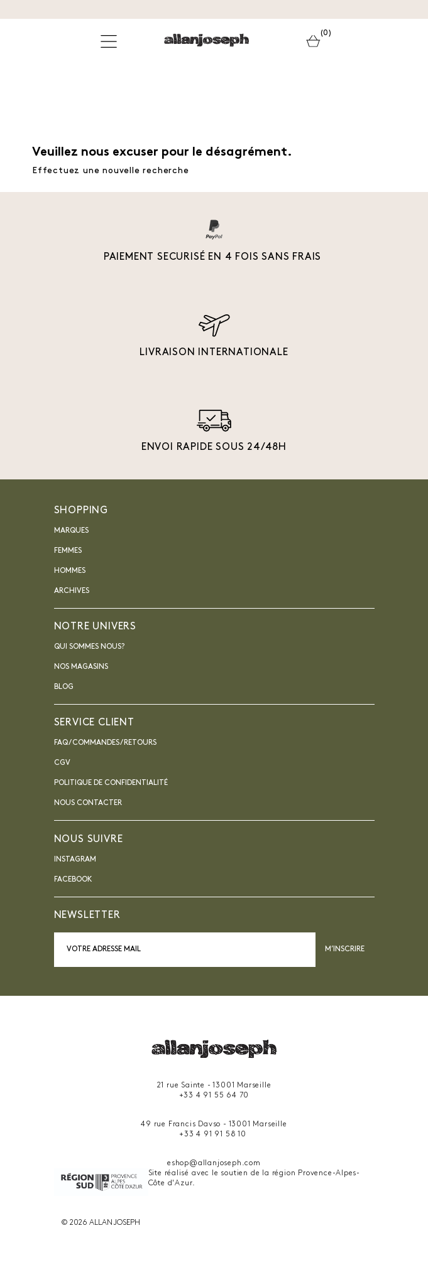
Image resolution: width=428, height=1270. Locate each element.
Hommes (69, 571)
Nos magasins (81, 667)
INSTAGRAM (75, 859)
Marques (71, 531)
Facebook (73, 879)
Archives (71, 591)
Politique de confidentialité (111, 783)
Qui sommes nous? (89, 647)
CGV (62, 763)
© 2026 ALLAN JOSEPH (100, 1223)
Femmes (68, 551)
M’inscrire (345, 949)
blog (64, 687)
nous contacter (88, 803)
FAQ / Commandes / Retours (105, 743)
